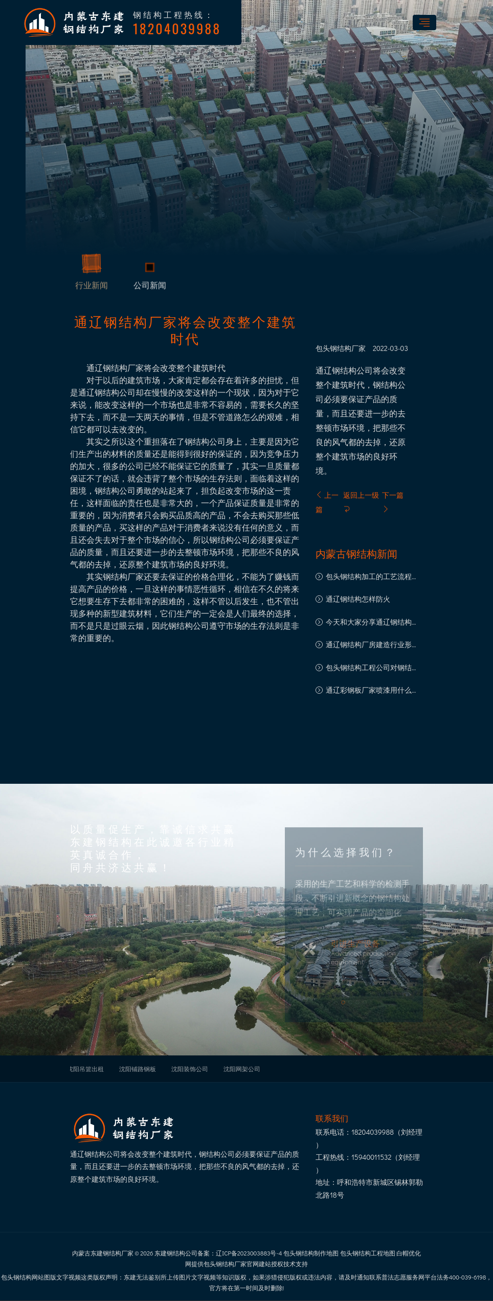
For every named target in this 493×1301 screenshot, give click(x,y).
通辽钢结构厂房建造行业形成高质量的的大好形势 (372, 645)
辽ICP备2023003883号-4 (249, 1253)
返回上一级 (361, 501)
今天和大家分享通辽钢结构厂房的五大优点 (372, 623)
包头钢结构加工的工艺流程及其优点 (372, 577)
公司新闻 (149, 287)
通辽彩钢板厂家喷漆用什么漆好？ (372, 691)
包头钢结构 (333, 348)
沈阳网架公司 (241, 1069)
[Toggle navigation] (424, 22)
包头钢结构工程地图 (367, 1253)
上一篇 (327, 502)
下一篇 (393, 501)
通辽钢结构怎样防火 (358, 599)
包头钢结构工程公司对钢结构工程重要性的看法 (372, 668)
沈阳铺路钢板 (137, 1069)
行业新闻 (91, 287)
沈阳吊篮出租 (85, 1069)
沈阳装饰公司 (189, 1069)
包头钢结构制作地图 (311, 1253)
